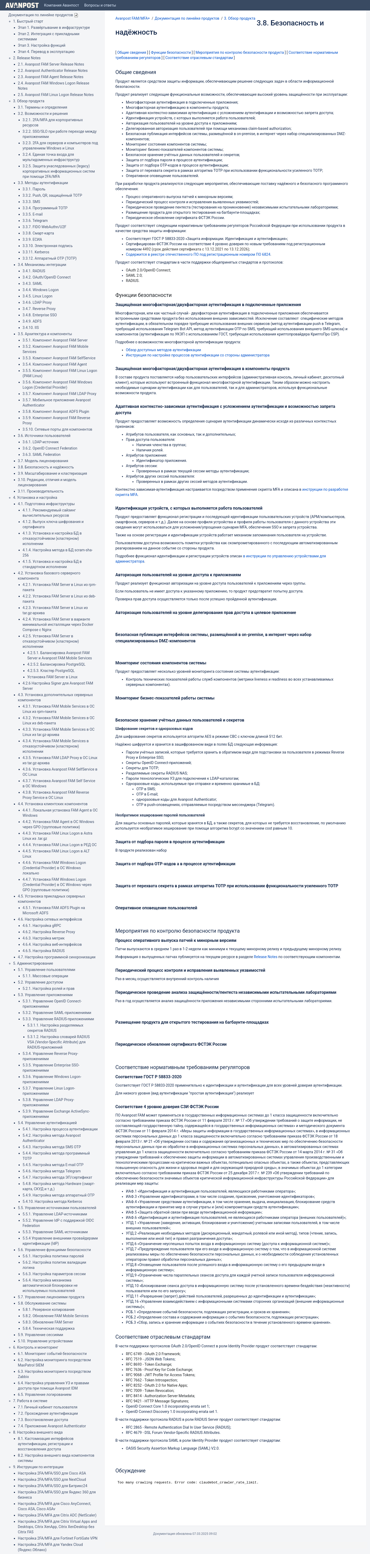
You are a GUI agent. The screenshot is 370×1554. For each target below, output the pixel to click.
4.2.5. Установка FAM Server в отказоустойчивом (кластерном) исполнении (51, 641)
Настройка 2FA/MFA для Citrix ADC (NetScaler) (57, 1515)
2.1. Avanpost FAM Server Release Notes (51, 64)
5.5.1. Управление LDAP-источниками (55, 1214)
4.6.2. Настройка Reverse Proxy (49, 932)
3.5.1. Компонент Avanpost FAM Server (55, 340)
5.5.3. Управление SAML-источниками (55, 1232)
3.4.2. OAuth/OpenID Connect (47, 277)
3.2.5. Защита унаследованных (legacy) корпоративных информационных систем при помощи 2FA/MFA (59, 171)
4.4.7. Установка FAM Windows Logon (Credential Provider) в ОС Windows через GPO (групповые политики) (57, 884)
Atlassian (185, 1545)
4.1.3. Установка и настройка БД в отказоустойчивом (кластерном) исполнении (52, 538)
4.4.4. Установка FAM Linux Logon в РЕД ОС (60, 845)
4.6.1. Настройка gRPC (42, 925)
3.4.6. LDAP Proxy (37, 302)
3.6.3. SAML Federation (42, 454)
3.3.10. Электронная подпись (48, 246)
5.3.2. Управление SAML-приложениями (57, 1013)
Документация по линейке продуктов (40, 15)
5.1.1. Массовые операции (45, 976)
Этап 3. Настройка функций (41, 45)
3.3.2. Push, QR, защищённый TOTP (52, 195)
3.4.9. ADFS (32, 321)
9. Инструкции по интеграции (38, 1467)
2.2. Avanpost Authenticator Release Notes (53, 70)
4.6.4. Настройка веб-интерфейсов (52, 944)
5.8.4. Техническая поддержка (48, 1328)
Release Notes (265, 957)
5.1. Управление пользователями (46, 970)
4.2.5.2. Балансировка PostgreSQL (56, 664)
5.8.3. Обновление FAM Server (48, 1322)
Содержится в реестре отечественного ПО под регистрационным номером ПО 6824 (198, 254)
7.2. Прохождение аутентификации (48, 1413)
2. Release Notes (27, 58)
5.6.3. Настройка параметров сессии (54, 1274)
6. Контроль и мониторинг (35, 1347)
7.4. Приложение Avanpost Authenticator (52, 1426)
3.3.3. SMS (31, 202)
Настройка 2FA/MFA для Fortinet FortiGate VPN (58, 1538)
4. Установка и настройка (35, 497)
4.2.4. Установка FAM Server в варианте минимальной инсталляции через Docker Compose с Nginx (58, 624)
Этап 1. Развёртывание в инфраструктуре (54, 27)
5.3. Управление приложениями (45, 995)
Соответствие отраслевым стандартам (199, 58)
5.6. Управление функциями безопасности (54, 1250)
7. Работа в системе (30, 1401)
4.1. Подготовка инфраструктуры (46, 504)
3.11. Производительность (41, 491)
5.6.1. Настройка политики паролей (53, 1256)
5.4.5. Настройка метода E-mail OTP (53, 1165)
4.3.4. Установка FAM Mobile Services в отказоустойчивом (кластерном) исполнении (56, 746)
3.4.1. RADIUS (34, 271)
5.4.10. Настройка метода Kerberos (52, 1201)
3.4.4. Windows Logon (41, 290)
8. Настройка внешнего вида (38, 1432)
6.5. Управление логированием (44, 1394)
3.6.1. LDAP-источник (41, 442)
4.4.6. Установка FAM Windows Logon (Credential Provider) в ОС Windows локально (54, 868)
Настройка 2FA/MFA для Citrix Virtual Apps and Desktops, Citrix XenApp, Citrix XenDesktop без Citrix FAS (57, 1526)
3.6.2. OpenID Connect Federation (50, 448)
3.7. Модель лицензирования (43, 461)
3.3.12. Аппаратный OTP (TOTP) (50, 258)
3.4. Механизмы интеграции (42, 265)
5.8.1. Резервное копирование (48, 1309)
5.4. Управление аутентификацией (47, 1123)
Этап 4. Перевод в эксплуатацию (46, 52)
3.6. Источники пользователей (44, 436)
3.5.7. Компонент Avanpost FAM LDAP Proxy (59, 394)
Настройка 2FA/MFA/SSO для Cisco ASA (52, 1473)
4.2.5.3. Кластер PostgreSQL (51, 671)
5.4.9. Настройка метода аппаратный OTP (58, 1195)
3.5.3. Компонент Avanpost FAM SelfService (59, 358)
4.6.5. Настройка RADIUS (44, 951)
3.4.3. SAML (32, 283)
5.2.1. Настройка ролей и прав (48, 988)
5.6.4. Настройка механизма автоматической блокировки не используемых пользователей (50, 1285)
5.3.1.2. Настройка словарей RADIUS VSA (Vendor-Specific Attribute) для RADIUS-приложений (58, 1042)
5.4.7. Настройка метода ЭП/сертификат (57, 1177)
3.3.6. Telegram (35, 220)
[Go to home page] (22, 5)
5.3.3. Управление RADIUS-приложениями (58, 1019)
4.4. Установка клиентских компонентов (53, 804)
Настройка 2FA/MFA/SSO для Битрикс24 (52, 1486)
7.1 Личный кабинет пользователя (47, 1407)
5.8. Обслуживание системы (42, 1303)
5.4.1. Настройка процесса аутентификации (60, 1129)
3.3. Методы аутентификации (43, 183)
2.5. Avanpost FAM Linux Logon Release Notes (56, 95)
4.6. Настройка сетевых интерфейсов (50, 919)
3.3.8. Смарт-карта (38, 233)
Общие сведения (131, 52)
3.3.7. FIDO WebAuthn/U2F (44, 227)
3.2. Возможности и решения (43, 113)
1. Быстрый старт (28, 21)
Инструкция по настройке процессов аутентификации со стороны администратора (198, 355)
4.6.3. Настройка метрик (44, 938)
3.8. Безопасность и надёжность (46, 467)
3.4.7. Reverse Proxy (39, 309)
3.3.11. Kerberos (36, 252)
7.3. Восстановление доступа (43, 1420)
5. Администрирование (33, 963)
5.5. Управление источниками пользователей (57, 1208)
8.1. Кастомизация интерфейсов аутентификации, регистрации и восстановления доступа (45, 1443)
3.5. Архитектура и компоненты (45, 334)
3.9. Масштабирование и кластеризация (52, 473)
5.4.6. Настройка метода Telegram (52, 1171)
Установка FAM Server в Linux (52, 677)
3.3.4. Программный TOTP (45, 208)
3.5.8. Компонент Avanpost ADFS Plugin (56, 411)
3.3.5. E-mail (33, 214)
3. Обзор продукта (28, 101)
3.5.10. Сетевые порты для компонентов (57, 429)
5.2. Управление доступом (40, 982)
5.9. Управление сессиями (40, 1335)
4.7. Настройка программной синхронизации (56, 957)
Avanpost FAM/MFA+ (132, 18)
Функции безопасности (171, 52)
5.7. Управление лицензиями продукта (51, 1297)
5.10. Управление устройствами (45, 1341)
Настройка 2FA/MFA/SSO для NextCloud (52, 1479)
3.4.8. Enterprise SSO (40, 315)
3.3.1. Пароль (34, 189)
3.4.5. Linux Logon (37, 296)
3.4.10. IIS (31, 327)
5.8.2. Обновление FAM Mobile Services (56, 1316)
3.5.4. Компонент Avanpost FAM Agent (55, 364)
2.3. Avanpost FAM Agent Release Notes (50, 77)
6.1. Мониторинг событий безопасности (52, 1354)
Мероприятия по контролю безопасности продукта (240, 52)
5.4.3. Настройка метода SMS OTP (52, 1147)
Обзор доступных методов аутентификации (163, 350)
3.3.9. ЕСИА (32, 239)
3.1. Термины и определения (42, 107)
